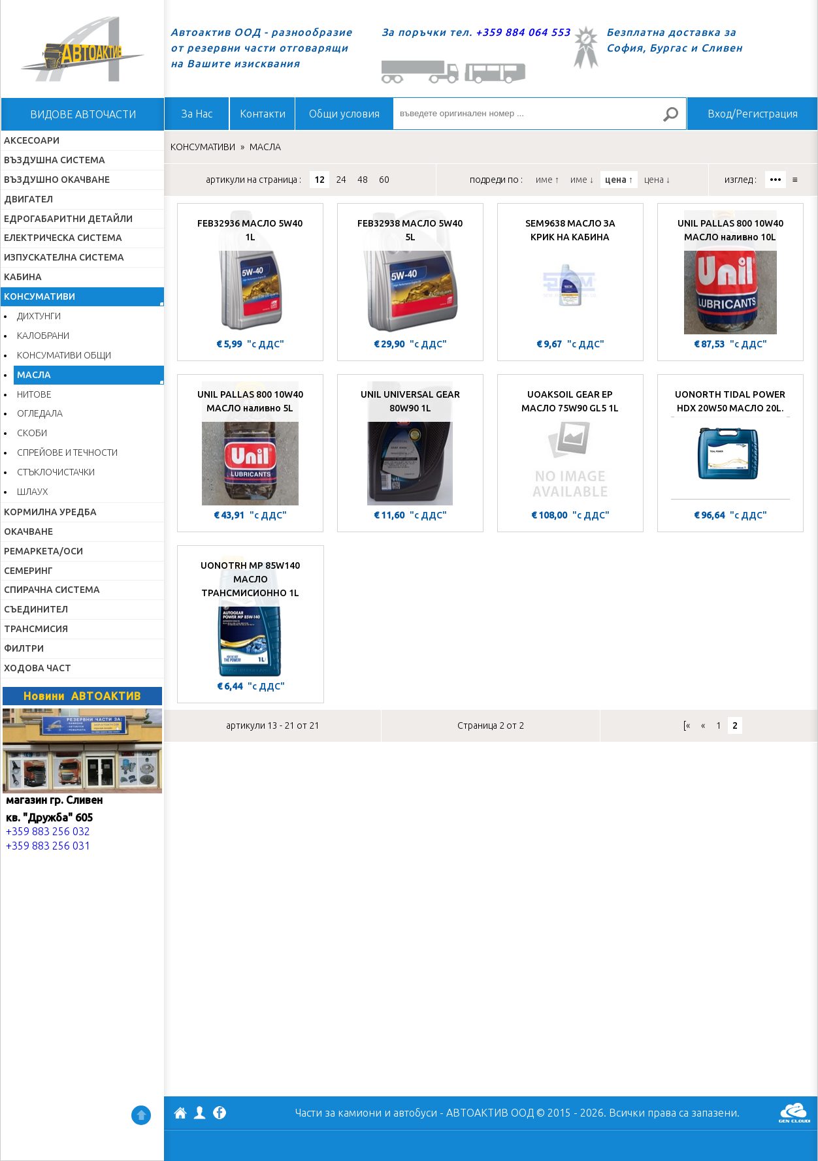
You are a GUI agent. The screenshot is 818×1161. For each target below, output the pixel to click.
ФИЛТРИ (24, 648)
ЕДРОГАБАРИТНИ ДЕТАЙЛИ (68, 219)
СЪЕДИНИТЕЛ (36, 609)
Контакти (263, 113)
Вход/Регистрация (753, 113)
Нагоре (141, 1115)
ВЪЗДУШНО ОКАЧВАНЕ (57, 179)
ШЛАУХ (32, 491)
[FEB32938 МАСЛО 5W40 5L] (410, 272)
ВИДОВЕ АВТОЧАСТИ (83, 114)
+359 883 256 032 (48, 831)
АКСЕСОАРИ (31, 140)
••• (775, 179)
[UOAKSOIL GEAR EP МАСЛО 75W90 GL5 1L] (570, 443)
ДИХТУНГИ (39, 316)
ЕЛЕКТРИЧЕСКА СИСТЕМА (63, 237)
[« (686, 725)
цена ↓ (657, 179)
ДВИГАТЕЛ (28, 199)
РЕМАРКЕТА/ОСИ (43, 551)
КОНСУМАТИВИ (39, 296)
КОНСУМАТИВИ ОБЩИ (64, 355)
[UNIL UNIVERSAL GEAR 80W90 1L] (410, 443)
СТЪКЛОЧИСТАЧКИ (56, 472)
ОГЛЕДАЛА (40, 413)
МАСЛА (34, 375)
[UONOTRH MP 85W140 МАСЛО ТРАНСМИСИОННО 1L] (250, 614)
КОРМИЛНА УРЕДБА (50, 512)
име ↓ (582, 179)
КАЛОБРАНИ (43, 335)
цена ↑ (619, 179)
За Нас (197, 113)
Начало (82, 49)
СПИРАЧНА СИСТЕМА (52, 589)
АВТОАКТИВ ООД (180, 1114)
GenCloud (794, 1112)
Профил (200, 1112)
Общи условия (344, 113)
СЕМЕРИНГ (28, 570)
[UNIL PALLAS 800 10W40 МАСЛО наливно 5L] (250, 443)
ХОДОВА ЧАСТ (37, 668)
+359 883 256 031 (48, 845)
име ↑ (547, 179)
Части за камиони (338, 1113)
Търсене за (676, 120)
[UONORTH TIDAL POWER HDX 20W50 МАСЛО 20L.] (730, 443)
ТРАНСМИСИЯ (36, 629)
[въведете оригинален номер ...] (540, 113)
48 (362, 179)
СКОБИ (32, 433)
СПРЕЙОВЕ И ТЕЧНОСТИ (67, 452)
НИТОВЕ (34, 394)
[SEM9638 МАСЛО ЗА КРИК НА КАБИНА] (570, 272)
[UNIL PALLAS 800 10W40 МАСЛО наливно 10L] (730, 272)
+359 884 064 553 (523, 32)
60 (384, 179)
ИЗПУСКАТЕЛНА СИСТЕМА (64, 257)
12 (319, 179)
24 (341, 179)
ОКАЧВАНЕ (28, 531)
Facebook (219, 1114)
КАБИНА (23, 277)
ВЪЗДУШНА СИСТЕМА (54, 160)
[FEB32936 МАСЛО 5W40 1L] (250, 272)
